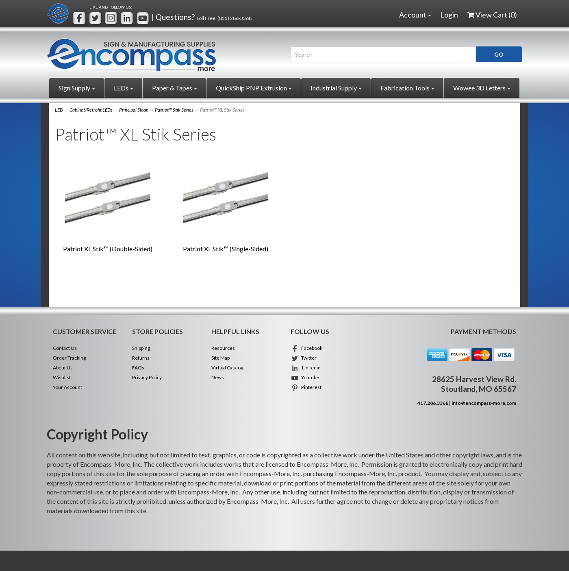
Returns (141, 358)
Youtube (305, 377)
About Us (63, 368)
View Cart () (492, 14)
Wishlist (62, 377)
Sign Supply (77, 88)
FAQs (138, 368)
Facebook (306, 348)
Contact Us (65, 348)
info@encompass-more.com (484, 403)
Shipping (141, 348)
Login (449, 14)
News (217, 377)
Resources (223, 348)
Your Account (67, 387)
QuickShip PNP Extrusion (253, 88)
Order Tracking (69, 358)
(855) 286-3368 (234, 18)
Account (415, 14)
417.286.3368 (432, 403)
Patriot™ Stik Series (174, 110)
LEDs (123, 88)
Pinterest (306, 387)
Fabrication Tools (407, 88)
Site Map (220, 358)
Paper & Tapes (174, 88)
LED (59, 110)
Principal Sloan (133, 110)
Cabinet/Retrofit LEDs (91, 110)
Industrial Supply (336, 88)
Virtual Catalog (227, 368)
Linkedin (306, 368)
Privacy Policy (147, 377)
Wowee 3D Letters (481, 88)
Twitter (304, 358)
